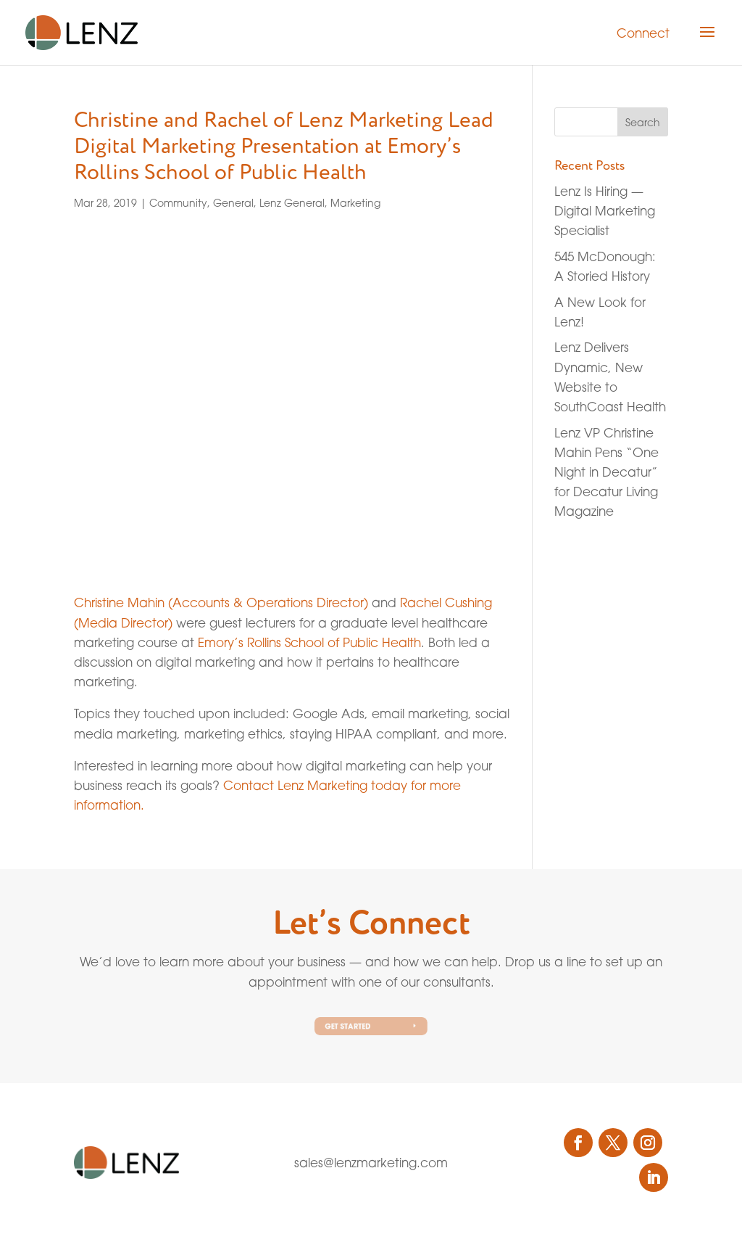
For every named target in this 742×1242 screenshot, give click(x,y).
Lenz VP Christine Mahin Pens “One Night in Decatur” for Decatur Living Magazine (606, 472)
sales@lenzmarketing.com (371, 1162)
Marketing (355, 203)
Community (178, 203)
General (233, 203)
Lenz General (292, 203)
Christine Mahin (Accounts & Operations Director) (221, 602)
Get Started (352, 1026)
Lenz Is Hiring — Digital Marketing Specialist (604, 211)
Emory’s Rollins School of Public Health (309, 642)
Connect (643, 33)
